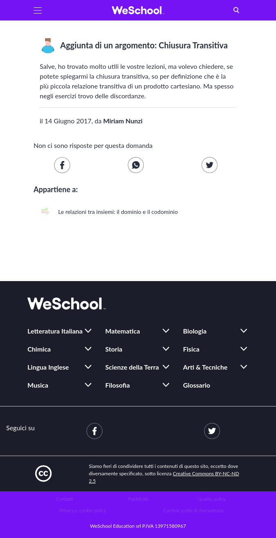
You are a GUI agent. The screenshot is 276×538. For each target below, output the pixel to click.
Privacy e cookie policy (82, 510)
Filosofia (117, 385)
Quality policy (211, 499)
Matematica (122, 331)
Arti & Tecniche (205, 367)
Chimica (39, 349)
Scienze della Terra (132, 367)
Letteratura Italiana (55, 331)
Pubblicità (138, 499)
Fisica (191, 349)
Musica (37, 385)
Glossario (196, 385)
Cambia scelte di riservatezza (193, 510)
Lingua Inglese (48, 367)
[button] (37, 10)
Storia (113, 349)
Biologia (194, 331)
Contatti (64, 499)
